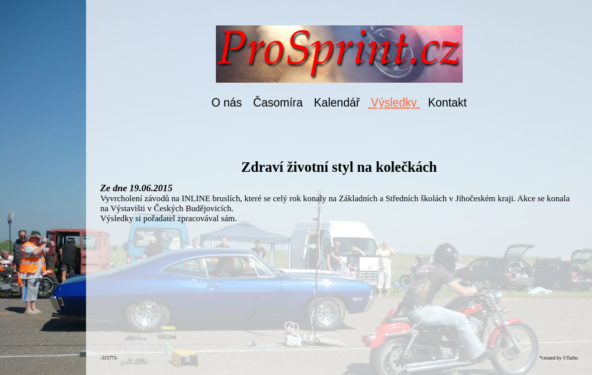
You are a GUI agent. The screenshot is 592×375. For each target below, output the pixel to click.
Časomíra (278, 102)
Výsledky (394, 102)
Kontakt (447, 102)
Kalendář (337, 102)
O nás (226, 102)
